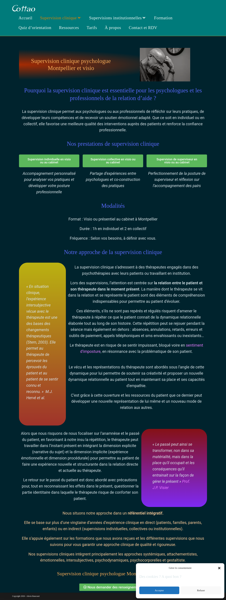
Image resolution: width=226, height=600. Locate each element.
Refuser (201, 590)
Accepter (159, 590)
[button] (219, 568)
